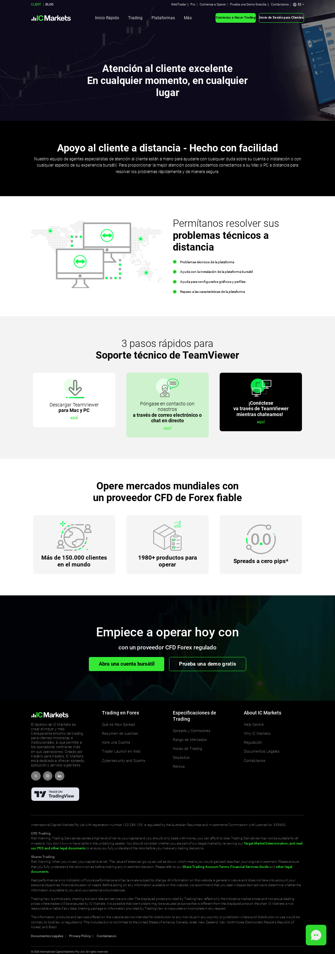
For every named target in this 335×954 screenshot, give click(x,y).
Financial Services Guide (249, 867)
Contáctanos (280, 4)
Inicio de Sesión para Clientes (281, 17)
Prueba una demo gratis (208, 664)
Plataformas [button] (163, 17)
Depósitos (181, 757)
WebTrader (178, 4)
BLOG (49, 4)
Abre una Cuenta (116, 742)
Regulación (253, 742)
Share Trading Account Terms (205, 867)
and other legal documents (65, 848)
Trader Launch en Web (121, 751)
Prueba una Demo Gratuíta (248, 4)
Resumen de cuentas (120, 733)
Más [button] (188, 17)
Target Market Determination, (266, 843)
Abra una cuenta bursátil (127, 664)
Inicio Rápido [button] (107, 17)
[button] (298, 4)
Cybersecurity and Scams (123, 761)
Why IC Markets (257, 733)
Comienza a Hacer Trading (235, 17)
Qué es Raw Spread (118, 724)
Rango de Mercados (190, 740)
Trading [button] (135, 17)
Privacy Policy (80, 936)
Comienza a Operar (213, 4)
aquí (74, 418)
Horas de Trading (187, 748)
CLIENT (36, 4)
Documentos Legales (262, 751)
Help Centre (254, 724)
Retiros (179, 766)
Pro (192, 4)
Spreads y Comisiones (191, 731)
